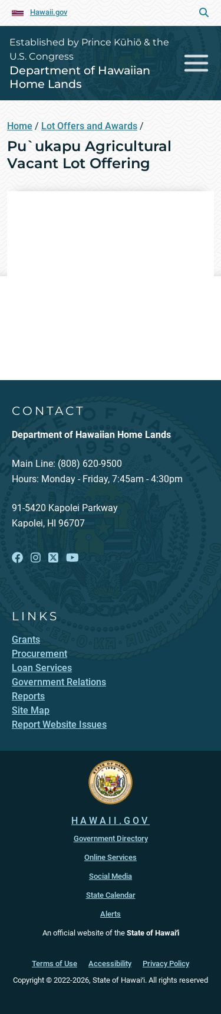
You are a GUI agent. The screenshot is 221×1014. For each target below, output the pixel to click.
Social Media (110, 876)
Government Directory (111, 838)
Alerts (110, 914)
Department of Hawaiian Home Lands (79, 77)
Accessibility (109, 963)
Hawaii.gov (48, 12)
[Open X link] (53, 558)
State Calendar (111, 895)
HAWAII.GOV (110, 820)
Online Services (110, 857)
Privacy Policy (166, 963)
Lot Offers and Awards (89, 126)
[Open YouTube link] (72, 558)
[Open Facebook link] (17, 558)
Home (19, 126)
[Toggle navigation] (197, 63)
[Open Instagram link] (36, 558)
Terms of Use (54, 963)
